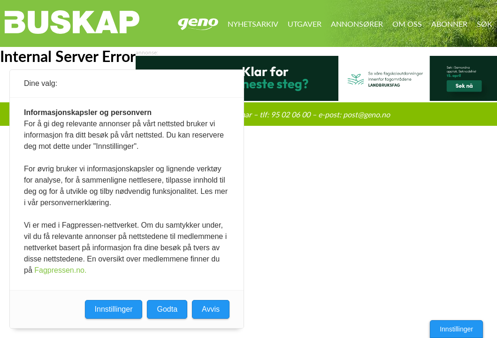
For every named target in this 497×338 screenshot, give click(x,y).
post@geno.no (366, 114)
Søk (484, 23)
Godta (167, 309)
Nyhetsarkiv (253, 23)
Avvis (211, 309)
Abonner (449, 23)
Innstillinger (456, 329)
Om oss (407, 23)
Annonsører (357, 23)
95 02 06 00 (290, 114)
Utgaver (304, 23)
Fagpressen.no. (60, 270)
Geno (198, 24)
